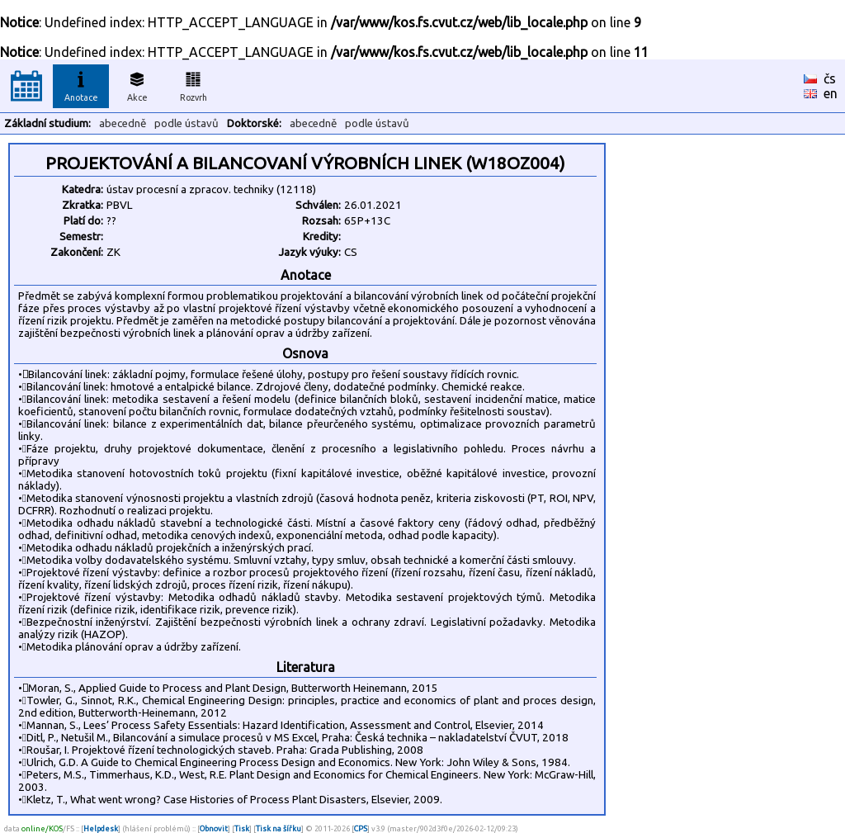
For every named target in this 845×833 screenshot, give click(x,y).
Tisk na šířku (278, 828)
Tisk (241, 828)
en (831, 93)
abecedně (122, 123)
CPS (360, 828)
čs (830, 78)
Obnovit (214, 828)
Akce (137, 84)
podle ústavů (186, 123)
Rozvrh (193, 84)
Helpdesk (100, 828)
